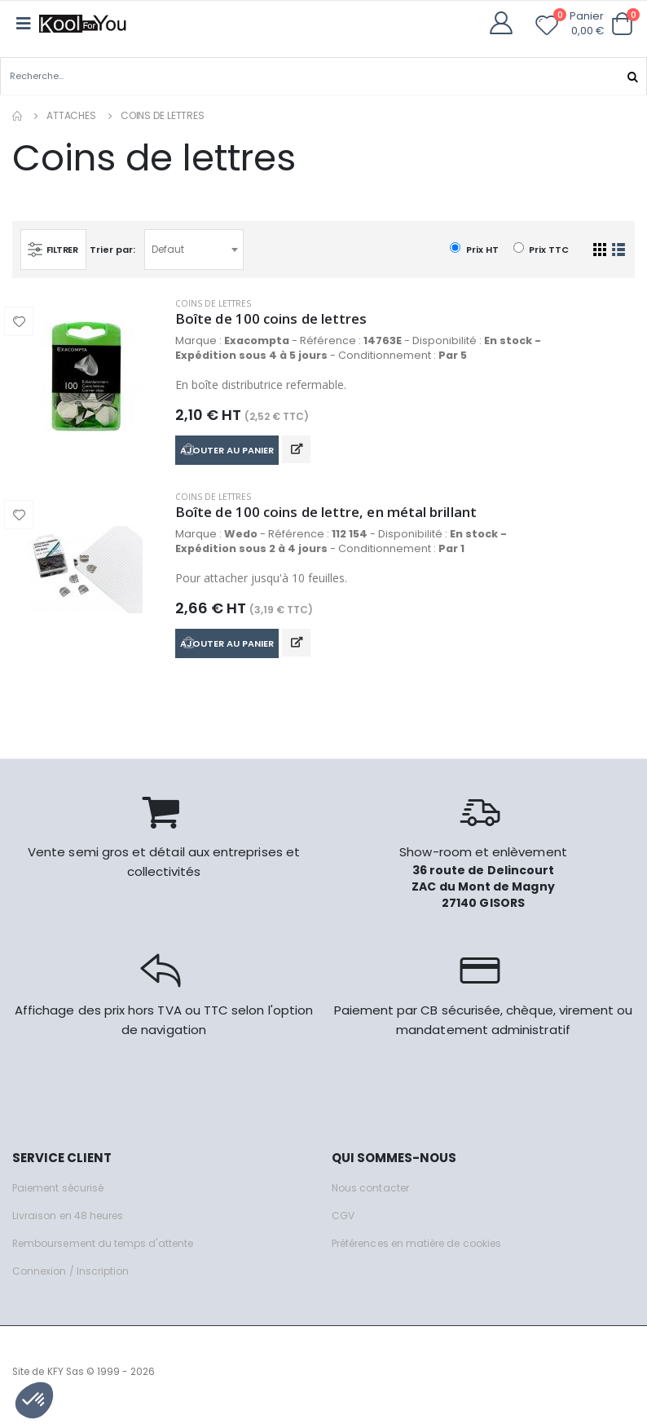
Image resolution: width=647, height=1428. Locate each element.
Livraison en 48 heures (71, 1226)
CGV (343, 1226)
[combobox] (198, 248)
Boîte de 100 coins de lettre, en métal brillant (339, 518)
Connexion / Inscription (73, 1281)
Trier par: (116, 247)
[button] (621, 24)
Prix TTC (541, 248)
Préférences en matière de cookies (427, 1254)
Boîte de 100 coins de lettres (278, 319)
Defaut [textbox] (172, 248)
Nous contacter (373, 1198)
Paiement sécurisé (62, 1198)
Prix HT (474, 248)
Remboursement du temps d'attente (110, 1254)
